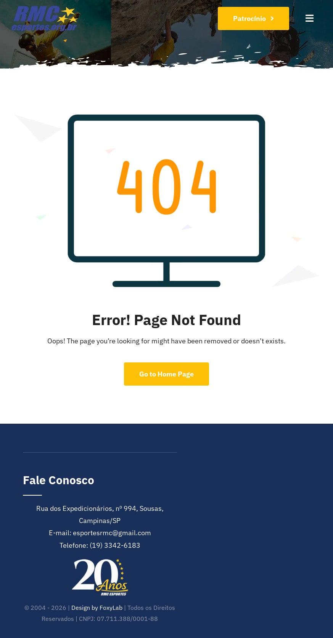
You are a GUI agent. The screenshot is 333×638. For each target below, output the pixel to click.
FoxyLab (111, 607)
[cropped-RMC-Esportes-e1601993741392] (44, 9)
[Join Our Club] (254, 18)
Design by (84, 607)
